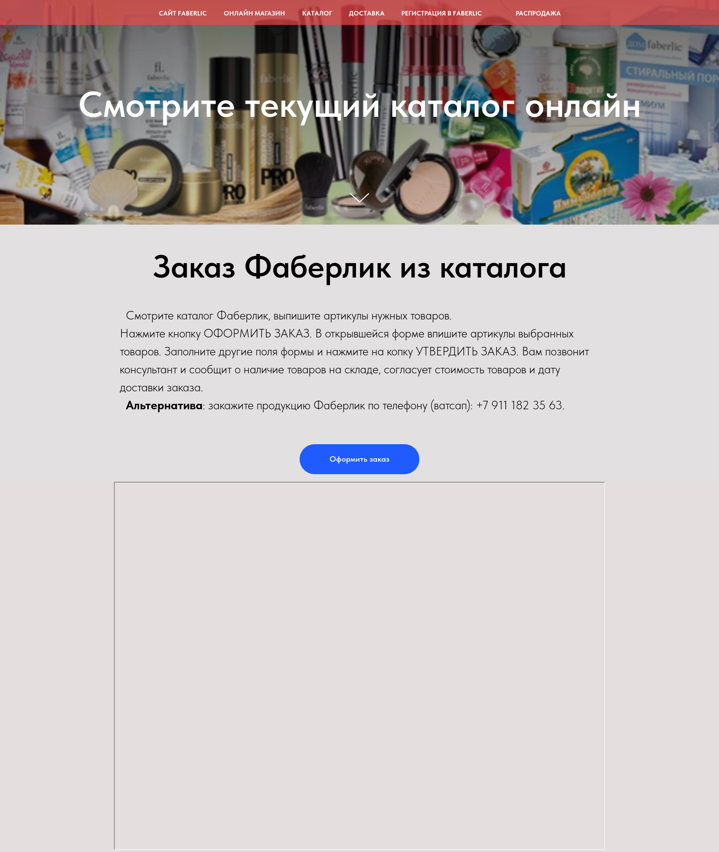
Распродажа (538, 13)
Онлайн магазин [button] (254, 13)
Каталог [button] (317, 13)
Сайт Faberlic (183, 13)
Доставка (366, 13)
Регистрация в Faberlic (441, 13)
